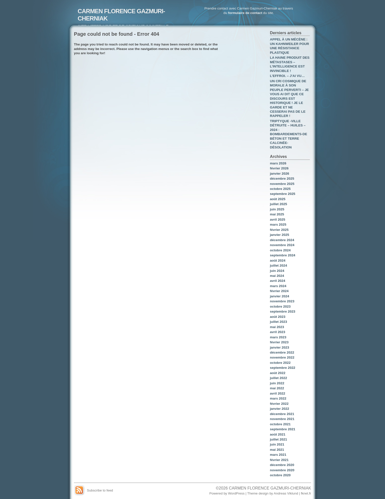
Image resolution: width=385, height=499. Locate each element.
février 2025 (279, 230)
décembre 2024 (282, 240)
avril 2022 (277, 393)
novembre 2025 (282, 184)
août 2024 (277, 260)
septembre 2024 (282, 255)
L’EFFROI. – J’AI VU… (287, 76)
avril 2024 (277, 281)
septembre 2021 (282, 429)
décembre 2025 (282, 178)
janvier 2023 (279, 347)
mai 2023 (277, 327)
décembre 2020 (282, 465)
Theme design (257, 493)
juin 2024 (277, 271)
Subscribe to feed (100, 490)
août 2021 (277, 434)
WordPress (236, 493)
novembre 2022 (282, 357)
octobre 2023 (280, 306)
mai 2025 (277, 214)
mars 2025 (278, 224)
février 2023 (279, 342)
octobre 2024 (280, 250)
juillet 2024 (278, 265)
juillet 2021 (278, 439)
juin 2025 (277, 209)
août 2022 (277, 373)
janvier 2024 (279, 296)
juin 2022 (277, 383)
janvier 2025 (279, 235)
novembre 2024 (282, 245)
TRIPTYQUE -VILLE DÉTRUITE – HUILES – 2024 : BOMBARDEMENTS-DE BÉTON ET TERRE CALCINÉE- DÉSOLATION (288, 134)
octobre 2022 (280, 363)
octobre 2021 (280, 424)
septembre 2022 (282, 368)
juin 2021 (277, 444)
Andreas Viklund (286, 493)
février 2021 (279, 460)
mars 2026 (278, 163)
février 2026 (279, 168)
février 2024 (279, 291)
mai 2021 (277, 450)
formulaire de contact (245, 13)
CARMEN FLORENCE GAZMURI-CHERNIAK (270, 488)
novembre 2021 (282, 419)
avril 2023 (277, 332)
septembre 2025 (282, 194)
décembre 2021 (282, 414)
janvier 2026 (279, 173)
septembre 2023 (282, 311)
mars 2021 (278, 455)
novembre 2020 (282, 470)
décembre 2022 (282, 352)
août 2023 (277, 317)
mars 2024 (278, 286)
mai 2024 (277, 276)
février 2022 (279, 404)
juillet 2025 (278, 204)
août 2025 (277, 199)
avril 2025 (277, 219)
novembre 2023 (282, 301)
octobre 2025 (280, 189)
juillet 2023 (278, 322)
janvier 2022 (279, 409)
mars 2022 (278, 398)
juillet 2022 (278, 378)
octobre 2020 (280, 475)
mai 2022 (277, 388)
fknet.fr (306, 493)
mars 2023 (278, 337)
